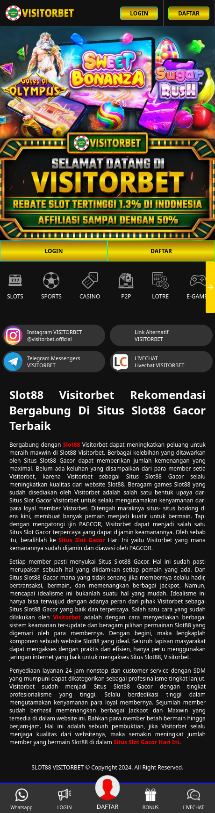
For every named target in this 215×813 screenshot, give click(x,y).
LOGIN (53, 251)
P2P (126, 286)
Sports (51, 286)
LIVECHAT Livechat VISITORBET (147, 361)
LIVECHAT (193, 799)
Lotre (160, 286)
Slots (15, 286)
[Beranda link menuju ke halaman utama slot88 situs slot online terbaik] (40, 13)
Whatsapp (21, 799)
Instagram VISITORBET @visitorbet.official (43, 335)
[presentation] (210, 287)
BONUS (151, 799)
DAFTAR (161, 251)
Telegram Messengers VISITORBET (42, 361)
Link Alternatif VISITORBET (139, 335)
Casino (89, 286)
